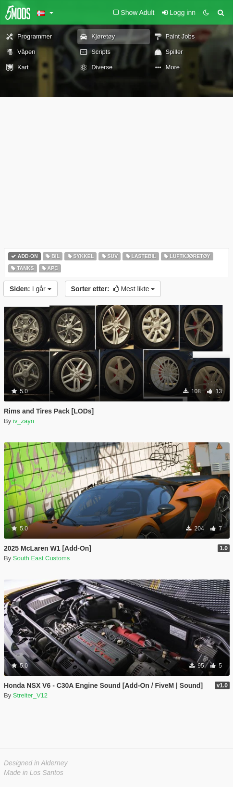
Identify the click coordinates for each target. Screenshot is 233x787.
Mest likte (113, 289)
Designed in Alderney (36, 763)
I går (30, 289)
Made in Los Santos (33, 772)
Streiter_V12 (30, 695)
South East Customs (41, 558)
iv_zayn (23, 421)
